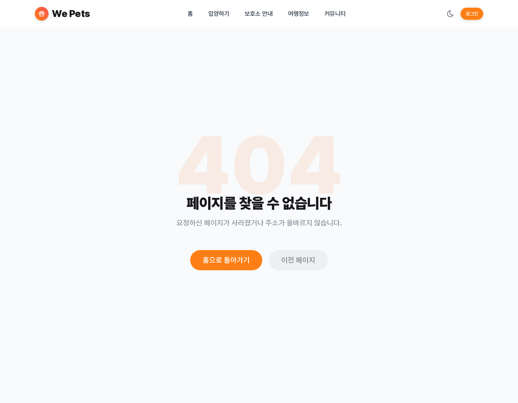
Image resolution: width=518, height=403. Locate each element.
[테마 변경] (450, 14)
